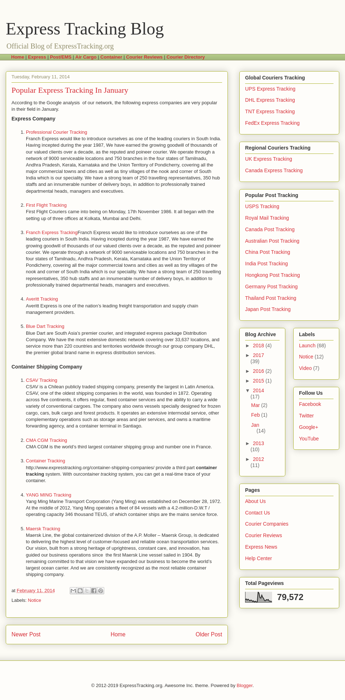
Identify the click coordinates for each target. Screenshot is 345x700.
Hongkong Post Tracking (272, 275)
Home (118, 634)
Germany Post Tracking (271, 286)
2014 (258, 390)
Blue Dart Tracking (45, 326)
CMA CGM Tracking (46, 440)
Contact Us (257, 513)
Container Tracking (45, 460)
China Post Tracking (267, 252)
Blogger (245, 685)
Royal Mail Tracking (267, 218)
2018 (259, 345)
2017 (258, 355)
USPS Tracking (262, 206)
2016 (259, 371)
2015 (259, 381)
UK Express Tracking (268, 159)
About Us (255, 501)
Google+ (308, 427)
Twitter (306, 415)
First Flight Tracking (46, 205)
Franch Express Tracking (52, 232)
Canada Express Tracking (274, 170)
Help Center (258, 558)
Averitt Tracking (42, 299)
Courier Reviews (263, 535)
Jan (255, 425)
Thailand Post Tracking (270, 298)
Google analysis (65, 102)
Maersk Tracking (43, 528)
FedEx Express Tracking (272, 123)
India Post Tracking (266, 263)
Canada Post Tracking (270, 229)
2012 (258, 459)
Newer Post (26, 634)
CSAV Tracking (41, 380)
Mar (256, 405)
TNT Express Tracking (270, 111)
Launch (307, 345)
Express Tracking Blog (85, 28)
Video (305, 368)
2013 (258, 443)
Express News (261, 547)
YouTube (309, 438)
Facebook (310, 404)
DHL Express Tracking (270, 100)
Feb (256, 415)
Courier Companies (267, 524)
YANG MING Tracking (48, 495)
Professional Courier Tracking (56, 132)
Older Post (209, 634)
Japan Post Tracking (268, 309)
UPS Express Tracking (270, 89)
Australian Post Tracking (272, 241)
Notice (34, 600)
